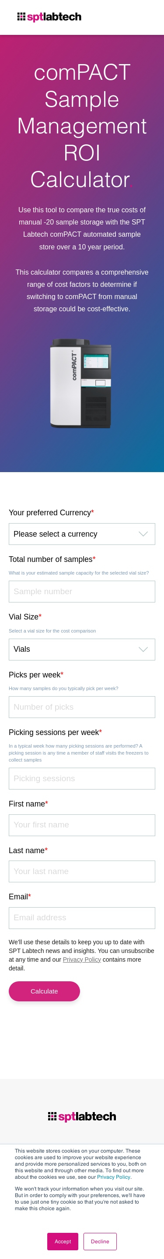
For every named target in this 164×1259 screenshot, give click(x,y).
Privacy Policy (113, 1177)
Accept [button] (63, 1242)
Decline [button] (100, 1242)
